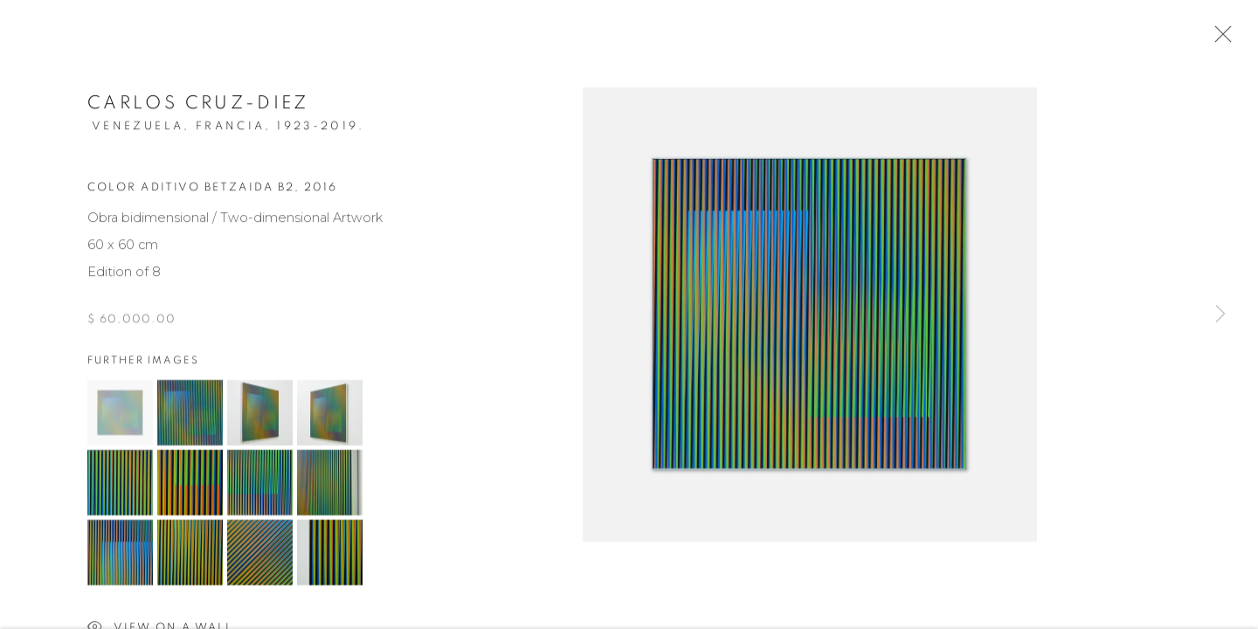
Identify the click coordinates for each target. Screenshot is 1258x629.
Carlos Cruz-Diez (198, 106)
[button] (120, 415)
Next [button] (1220, 314)
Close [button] (1219, 39)
